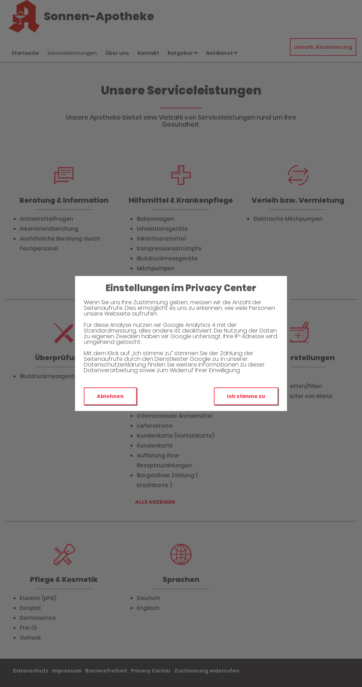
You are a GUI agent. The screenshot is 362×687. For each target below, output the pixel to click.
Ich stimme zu (246, 396)
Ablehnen (110, 396)
